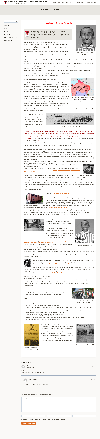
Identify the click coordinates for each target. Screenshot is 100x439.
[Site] (84, 416)
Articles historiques (8, 37)
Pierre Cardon (32, 379)
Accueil (5, 28)
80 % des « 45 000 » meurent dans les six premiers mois (63, 263)
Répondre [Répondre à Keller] (93, 366)
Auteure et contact (91, 2)
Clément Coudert (36, 123)
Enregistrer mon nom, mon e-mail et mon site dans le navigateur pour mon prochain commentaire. (44, 419)
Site (74, 416)
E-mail (49, 416)
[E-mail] (59, 416)
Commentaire (25, 398)
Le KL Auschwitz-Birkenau (38, 216)
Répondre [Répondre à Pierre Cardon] (93, 379)
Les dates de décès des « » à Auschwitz (51, 272)
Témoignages (7, 34)
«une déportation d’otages (34, 171)
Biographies (50, 6)
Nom (23, 416)
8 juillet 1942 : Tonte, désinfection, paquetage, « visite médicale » (39, 242)
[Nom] (33, 416)
